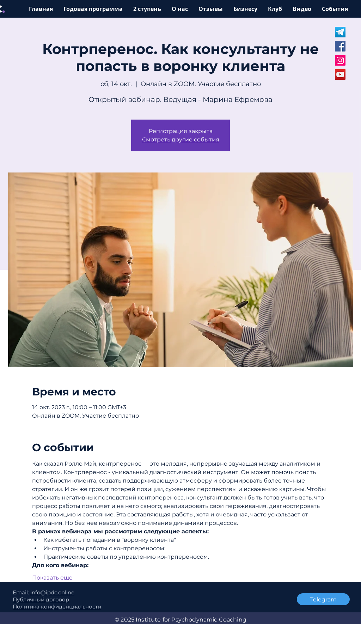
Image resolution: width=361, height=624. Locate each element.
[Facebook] (340, 46)
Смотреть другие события (180, 139)
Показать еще (52, 577)
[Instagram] (340, 60)
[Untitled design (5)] (340, 32)
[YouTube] (340, 74)
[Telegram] (323, 599)
